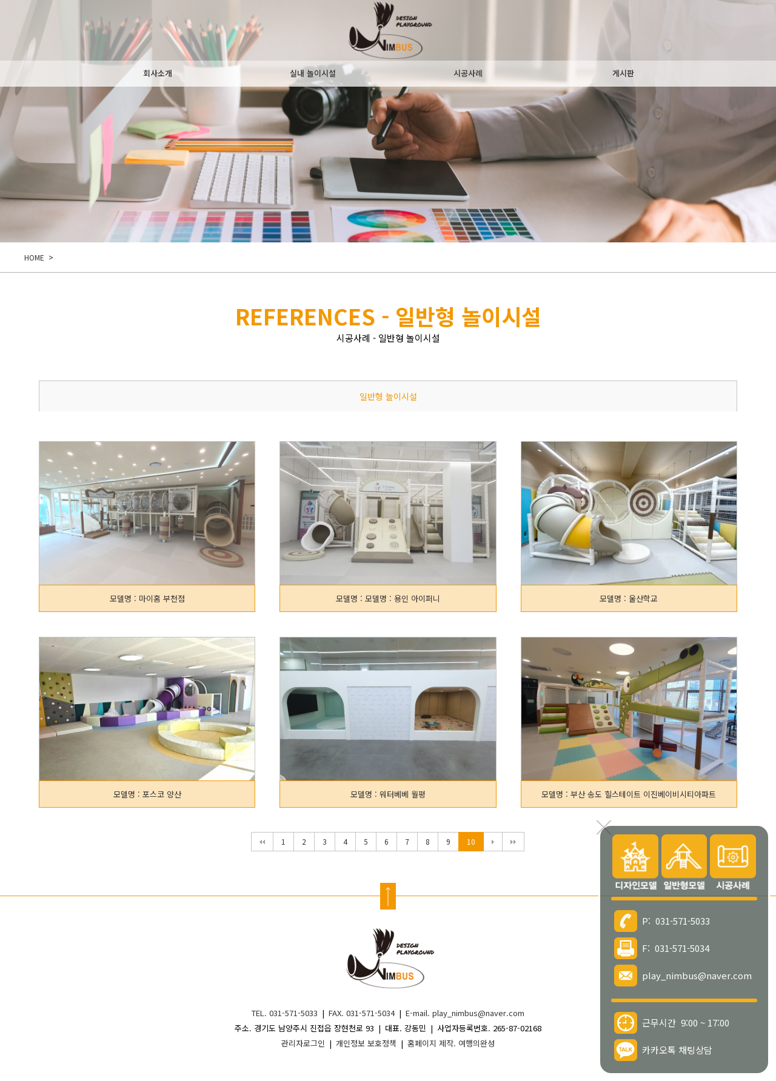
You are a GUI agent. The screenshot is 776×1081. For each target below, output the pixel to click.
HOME (34, 257)
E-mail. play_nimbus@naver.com (465, 1013)
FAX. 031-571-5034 (362, 1013)
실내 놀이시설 (313, 73)
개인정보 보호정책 (366, 1043)
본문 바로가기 (0, 0)
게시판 (623, 73)
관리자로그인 (303, 1043)
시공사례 (468, 73)
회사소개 (157, 73)
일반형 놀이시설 (388, 396)
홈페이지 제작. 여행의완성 (451, 1043)
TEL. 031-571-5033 (285, 1013)
